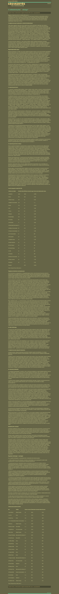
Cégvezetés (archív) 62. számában (18, 15)
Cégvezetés (16, 4)
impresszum (49, 592)
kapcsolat (49, 3)
